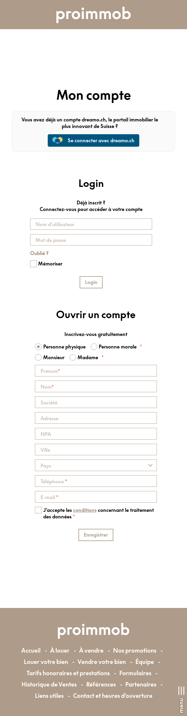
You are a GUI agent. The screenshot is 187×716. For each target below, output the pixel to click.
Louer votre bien (46, 661)
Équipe (144, 661)
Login (91, 282)
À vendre (91, 650)
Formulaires (135, 673)
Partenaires (140, 684)
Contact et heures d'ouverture (112, 695)
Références (101, 684)
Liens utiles (49, 695)
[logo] (93, 14)
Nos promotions (134, 650)
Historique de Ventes (49, 684)
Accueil (31, 650)
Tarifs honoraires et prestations (68, 673)
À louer (59, 650)
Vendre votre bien (102, 661)
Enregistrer (96, 535)
